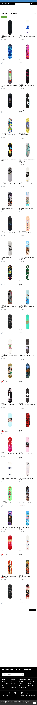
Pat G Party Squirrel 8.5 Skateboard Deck (10, 77)
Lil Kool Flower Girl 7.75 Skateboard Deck (10, 347)
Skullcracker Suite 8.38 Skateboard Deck (27, 568)
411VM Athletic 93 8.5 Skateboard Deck (10, 470)
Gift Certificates (5, 683)
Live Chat (29, 683)
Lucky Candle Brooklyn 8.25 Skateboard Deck (10, 445)
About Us (3, 681)
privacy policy (3, 703)
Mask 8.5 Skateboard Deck (27, 520)
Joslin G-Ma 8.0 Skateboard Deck (10, 28)
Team (3, 687)
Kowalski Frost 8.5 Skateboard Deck (10, 52)
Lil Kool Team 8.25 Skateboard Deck (10, 126)
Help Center (13, 681)
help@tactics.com (31, 681)
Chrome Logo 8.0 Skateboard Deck (27, 102)
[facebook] (28, 692)
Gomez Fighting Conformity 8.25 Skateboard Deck (27, 544)
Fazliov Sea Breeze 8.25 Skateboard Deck (27, 298)
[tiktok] (15, 692)
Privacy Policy (33, 695)
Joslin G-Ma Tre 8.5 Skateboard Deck (27, 470)
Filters (4, 16)
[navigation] (18, 610)
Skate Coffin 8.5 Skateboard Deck (10, 102)
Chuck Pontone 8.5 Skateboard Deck (27, 224)
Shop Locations (30, 685)
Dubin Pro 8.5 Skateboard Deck (27, 52)
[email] (13, 674)
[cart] (31, 4)
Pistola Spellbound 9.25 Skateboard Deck (10, 224)
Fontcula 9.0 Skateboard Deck (27, 421)
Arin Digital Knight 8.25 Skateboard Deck (27, 322)
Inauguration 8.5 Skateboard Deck (10, 273)
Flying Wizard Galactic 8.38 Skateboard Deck (10, 298)
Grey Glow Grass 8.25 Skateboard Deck (10, 322)
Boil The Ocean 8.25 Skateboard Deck (27, 200)
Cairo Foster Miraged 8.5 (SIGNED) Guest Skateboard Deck (27, 250)
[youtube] (22, 692)
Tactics (6, 3)
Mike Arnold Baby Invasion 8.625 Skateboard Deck (10, 520)
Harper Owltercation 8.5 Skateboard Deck (10, 175)
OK (34, 702)
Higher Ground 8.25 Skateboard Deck (27, 372)
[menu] (35, 4)
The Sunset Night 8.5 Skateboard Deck (10, 568)
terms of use (26, 702)
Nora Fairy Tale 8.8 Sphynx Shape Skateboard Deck (27, 152)
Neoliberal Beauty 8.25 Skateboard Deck (27, 77)
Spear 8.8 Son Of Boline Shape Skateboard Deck (27, 447)
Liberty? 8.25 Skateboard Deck (10, 421)
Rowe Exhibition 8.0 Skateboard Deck (10, 396)
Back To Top (18, 698)
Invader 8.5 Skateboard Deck (10, 495)
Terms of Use (27, 695)
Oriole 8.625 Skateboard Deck (10, 200)
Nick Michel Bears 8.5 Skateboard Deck (27, 348)
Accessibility (22, 695)
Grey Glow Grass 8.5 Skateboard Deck (10, 592)
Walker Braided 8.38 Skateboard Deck (27, 175)
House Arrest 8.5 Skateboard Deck (10, 250)
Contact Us (13, 683)
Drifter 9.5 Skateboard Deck (10, 544)
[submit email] (23, 674)
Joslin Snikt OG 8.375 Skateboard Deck (10, 151)
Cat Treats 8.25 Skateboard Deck (27, 274)
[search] (22, 4)
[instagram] (9, 692)
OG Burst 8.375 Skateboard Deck (27, 127)
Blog (3, 685)
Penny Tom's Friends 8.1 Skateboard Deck (10, 372)
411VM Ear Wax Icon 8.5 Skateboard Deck (27, 28)
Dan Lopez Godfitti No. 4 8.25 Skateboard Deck (27, 495)
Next (32, 610)
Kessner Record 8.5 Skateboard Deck (27, 592)
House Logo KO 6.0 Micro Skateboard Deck (27, 397)
